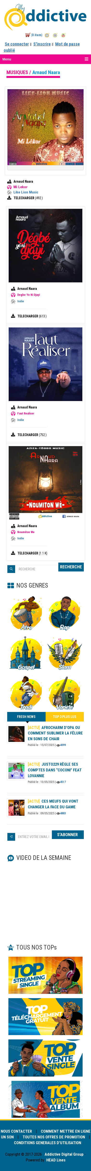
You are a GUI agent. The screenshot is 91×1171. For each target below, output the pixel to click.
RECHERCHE (71, 566)
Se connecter (17, 44)
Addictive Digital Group (64, 1154)
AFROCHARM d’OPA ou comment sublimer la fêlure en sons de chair (55, 733)
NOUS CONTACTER (17, 1131)
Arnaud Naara (23, 181)
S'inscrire (42, 44)
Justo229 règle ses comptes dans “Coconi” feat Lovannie (55, 770)
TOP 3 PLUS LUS (64, 717)
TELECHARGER (24, 198)
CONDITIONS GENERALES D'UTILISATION (47, 1142)
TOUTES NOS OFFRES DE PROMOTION (54, 1137)
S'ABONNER (68, 834)
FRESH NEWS (26, 718)
